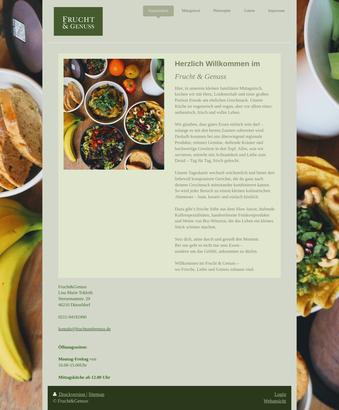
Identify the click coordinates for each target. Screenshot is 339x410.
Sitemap (96, 394)
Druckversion (69, 394)
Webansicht (275, 401)
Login (280, 394)
